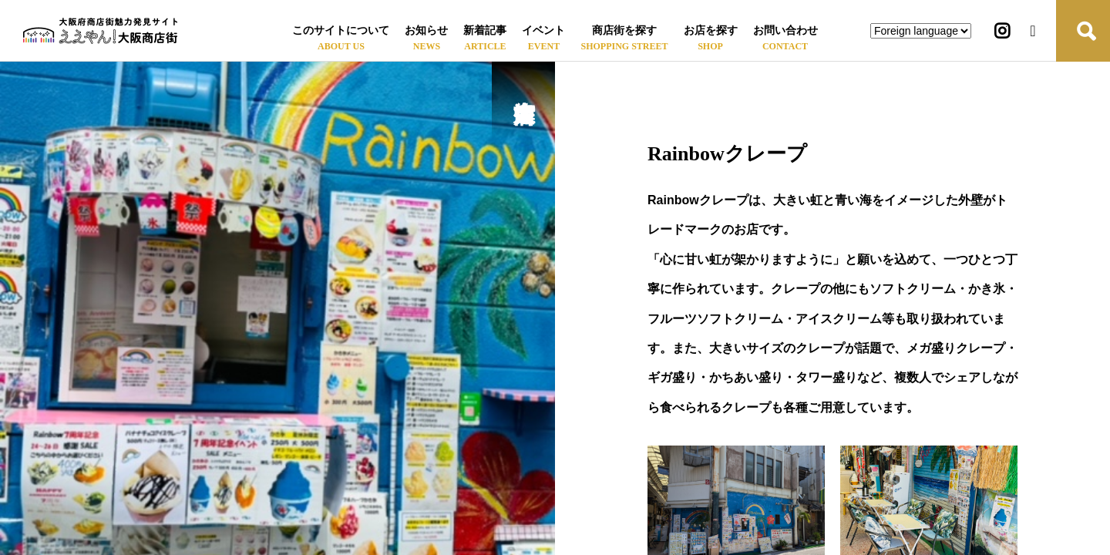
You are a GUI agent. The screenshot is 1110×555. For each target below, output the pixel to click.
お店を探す (711, 30)
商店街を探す (624, 30)
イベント (543, 30)
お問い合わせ (785, 30)
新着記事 (484, 30)
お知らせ (426, 30)
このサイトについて (340, 30)
